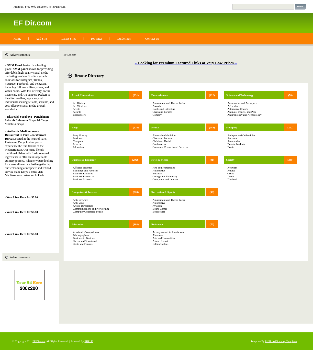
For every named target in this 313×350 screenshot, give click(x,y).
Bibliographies (81, 235)
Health (155, 127)
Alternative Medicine (164, 135)
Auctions (232, 138)
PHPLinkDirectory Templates (281, 341)
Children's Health (162, 141)
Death (230, 176)
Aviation (157, 205)
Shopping (231, 127)
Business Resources (83, 176)
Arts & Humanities (83, 95)
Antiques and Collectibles (241, 135)
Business (77, 138)
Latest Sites (68, 38)
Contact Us (152, 38)
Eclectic (77, 144)
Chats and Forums (82, 243)
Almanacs (158, 235)
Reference (157, 224)
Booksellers (79, 114)
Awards (77, 111)
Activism (232, 167)
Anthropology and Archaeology (244, 114)
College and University (165, 176)
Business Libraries (83, 173)
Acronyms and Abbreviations (168, 232)
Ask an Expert (160, 240)
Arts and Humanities (164, 167)
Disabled (232, 179)
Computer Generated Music (88, 211)
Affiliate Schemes (82, 167)
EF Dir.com (32, 23)
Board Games (160, 208)
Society (230, 159)
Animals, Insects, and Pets (241, 111)
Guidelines (124, 38)
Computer (78, 141)
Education (78, 147)
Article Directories (83, 205)
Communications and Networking (91, 208)
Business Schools (82, 179)
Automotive (159, 170)
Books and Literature (164, 108)
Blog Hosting (80, 135)
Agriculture (233, 105)
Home (17, 38)
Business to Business (84, 238)
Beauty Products (236, 144)
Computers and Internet (165, 179)
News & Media (159, 159)
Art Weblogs (79, 105)
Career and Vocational (85, 240)
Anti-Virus (78, 202)
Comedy (157, 114)
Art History (79, 103)
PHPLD (89, 341)
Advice (231, 170)
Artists (76, 108)
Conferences (159, 144)
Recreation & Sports (163, 192)
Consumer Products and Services (170, 147)
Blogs (75, 127)
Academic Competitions (86, 232)
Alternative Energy (237, 108)
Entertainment (159, 95)
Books (230, 147)
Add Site (41, 38)
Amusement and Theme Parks (169, 103)
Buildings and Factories (86, 170)
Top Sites (96, 38)
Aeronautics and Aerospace (242, 103)
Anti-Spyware (80, 199)
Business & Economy (84, 159)
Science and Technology (239, 95)
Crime (230, 173)
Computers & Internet (85, 192)
